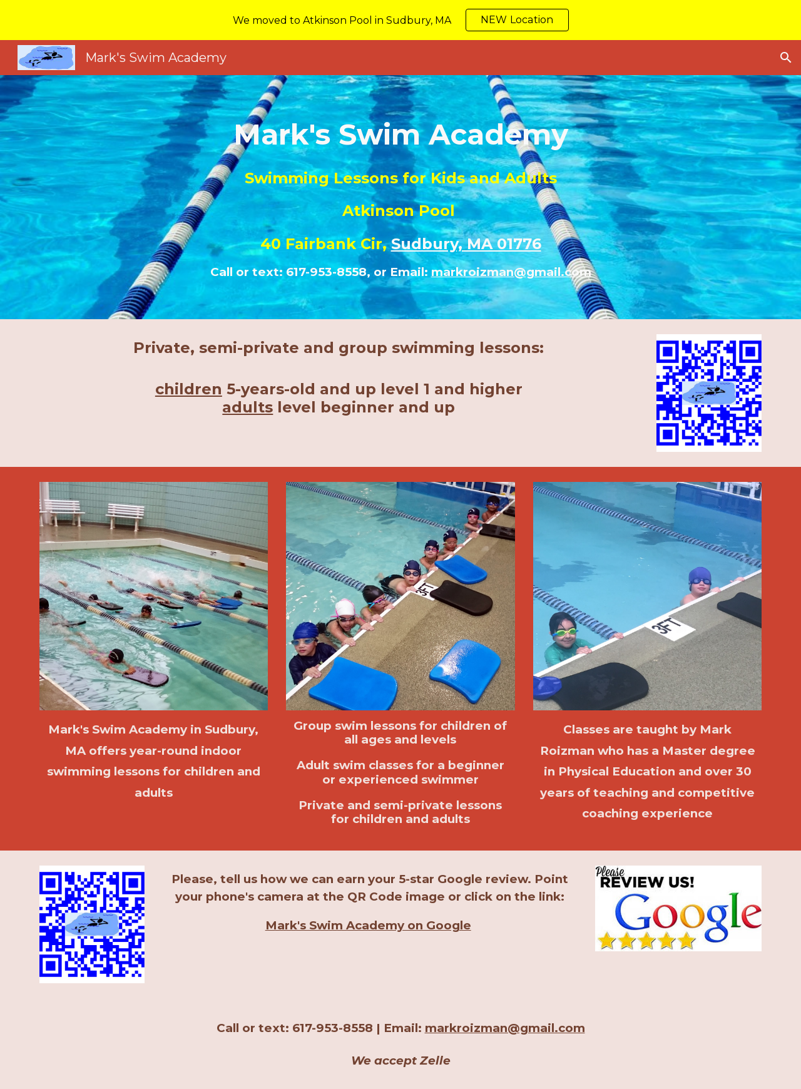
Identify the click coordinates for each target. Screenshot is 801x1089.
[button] (786, 58)
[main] (400, 197)
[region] (400, 20)
